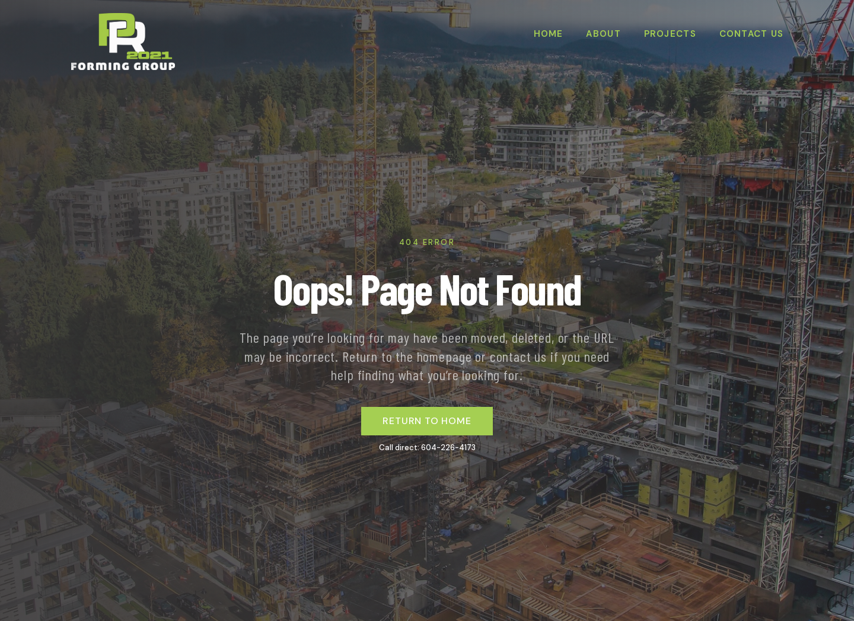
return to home (427, 421)
